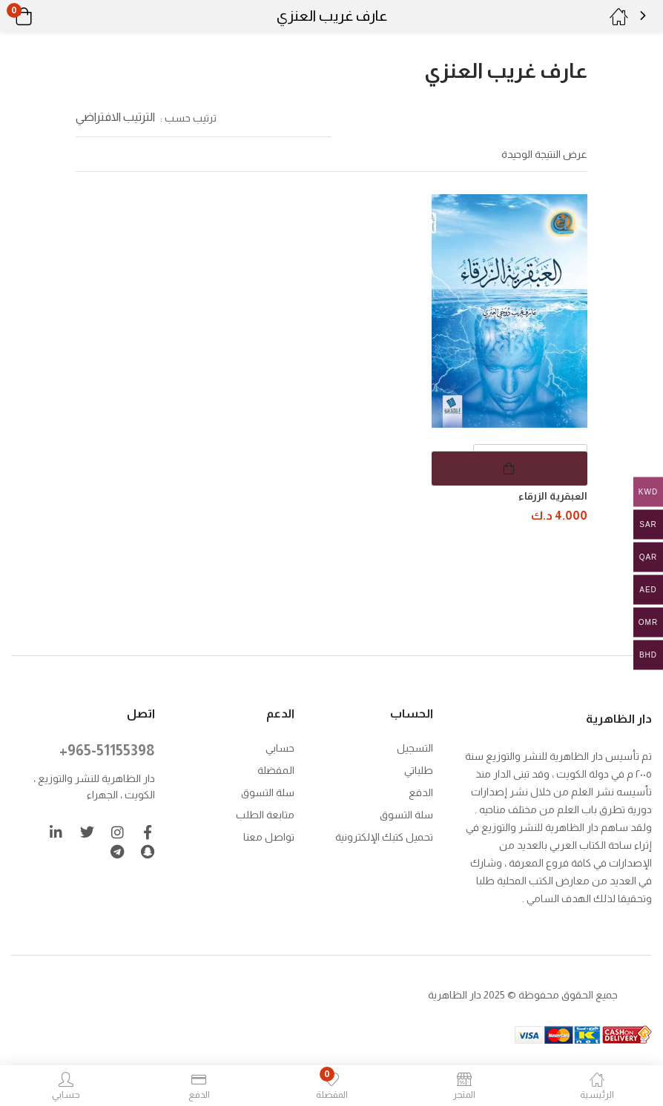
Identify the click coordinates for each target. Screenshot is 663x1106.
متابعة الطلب (265, 813)
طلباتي (418, 769)
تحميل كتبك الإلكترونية (384, 835)
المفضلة (275, 769)
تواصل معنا (268, 835)
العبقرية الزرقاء (552, 496)
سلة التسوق (406, 813)
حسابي (279, 746)
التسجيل (415, 746)
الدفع (421, 791)
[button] (42, 16)
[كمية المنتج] (530, 461)
